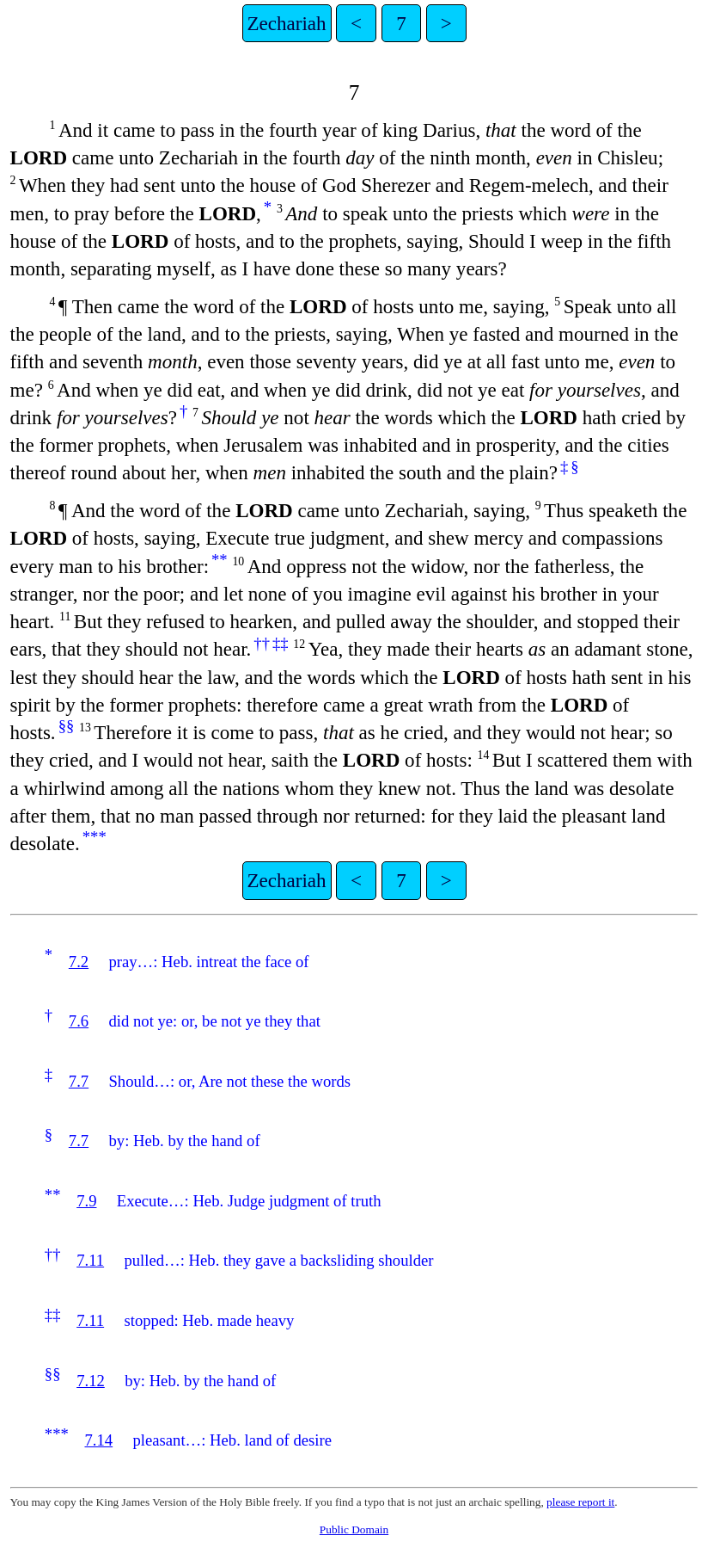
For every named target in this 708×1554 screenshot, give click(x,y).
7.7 (78, 1081)
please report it (580, 1501)
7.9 (86, 1201)
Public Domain (354, 1529)
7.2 (78, 962)
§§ (66, 726)
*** (94, 837)
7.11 (90, 1260)
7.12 (90, 1381)
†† (261, 643)
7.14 (98, 1440)
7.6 (78, 1021)
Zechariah (287, 23)
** (219, 560)
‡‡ (280, 643)
